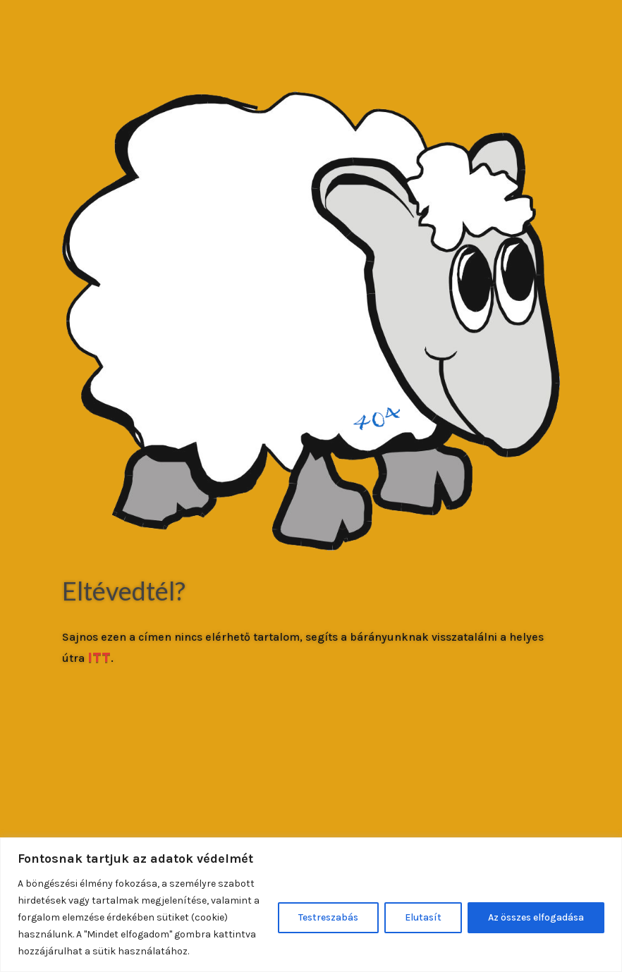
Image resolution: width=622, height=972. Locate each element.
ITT (99, 657)
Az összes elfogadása (536, 917)
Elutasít (423, 917)
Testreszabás (328, 917)
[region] (311, 904)
